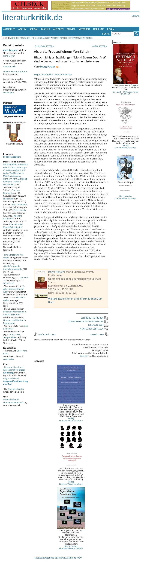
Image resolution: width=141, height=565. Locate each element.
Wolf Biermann (16, 173)
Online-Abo (8, 92)
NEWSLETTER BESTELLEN (94, 328)
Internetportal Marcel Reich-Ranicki (13, 226)
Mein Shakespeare (11, 175)
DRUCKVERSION (98, 325)
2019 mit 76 (8, 283)
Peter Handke (19, 210)
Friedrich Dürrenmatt (12, 183)
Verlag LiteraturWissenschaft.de (71, 419)
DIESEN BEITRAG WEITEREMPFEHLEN (88, 321)
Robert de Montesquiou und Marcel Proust (14, 313)
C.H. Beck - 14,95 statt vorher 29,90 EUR (125, 93)
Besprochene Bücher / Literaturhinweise (53, 74)
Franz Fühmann (19, 204)
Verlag (135, 15)
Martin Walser (12, 170)
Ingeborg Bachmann (12, 217)
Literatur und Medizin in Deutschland (14, 321)
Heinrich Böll (9, 167)
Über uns (98, 29)
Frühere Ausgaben (20, 38)
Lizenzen (84, 355)
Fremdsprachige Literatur (65, 38)
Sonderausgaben (11, 156)
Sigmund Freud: (15, 381)
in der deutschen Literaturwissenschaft (13, 401)
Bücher (45, 29)
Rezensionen (86, 38)
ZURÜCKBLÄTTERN (44, 46)
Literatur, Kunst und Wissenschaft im (14, 370)
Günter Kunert (10, 164)
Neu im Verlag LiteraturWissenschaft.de (71, 547)
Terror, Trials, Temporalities (12, 336)
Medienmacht (9, 66)
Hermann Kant (10, 178)
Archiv (22, 29)
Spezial (34, 29)
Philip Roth (23, 164)
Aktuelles (9, 29)
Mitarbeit (84, 29)
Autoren (58, 29)
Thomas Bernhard (11, 191)
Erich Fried (8, 198)
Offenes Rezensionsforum (15, 71)
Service (71, 29)
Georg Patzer (47, 66)
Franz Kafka (8, 359)
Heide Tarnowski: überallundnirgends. (12, 267)
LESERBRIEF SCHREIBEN (94, 317)
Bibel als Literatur (16, 389)
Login (110, 29)
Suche (106, 33)
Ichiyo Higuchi (56, 272)
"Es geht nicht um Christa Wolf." (13, 289)
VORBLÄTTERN (100, 46)
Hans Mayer (9, 55)
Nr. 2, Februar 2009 (41, 38)
